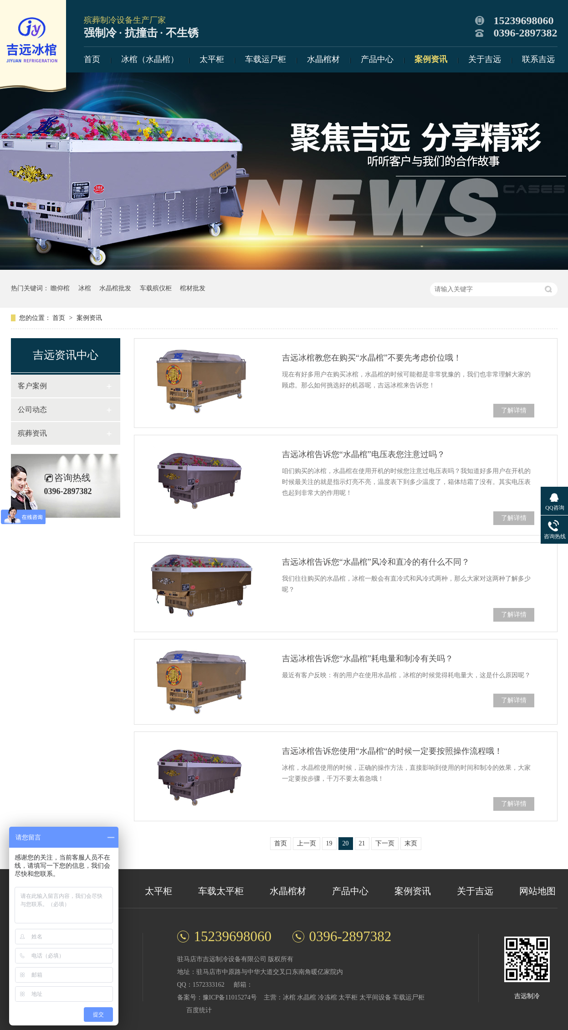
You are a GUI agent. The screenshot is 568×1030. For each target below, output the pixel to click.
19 (329, 843)
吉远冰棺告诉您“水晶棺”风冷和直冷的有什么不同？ (376, 561)
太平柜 (212, 59)
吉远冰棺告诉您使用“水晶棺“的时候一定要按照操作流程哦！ (392, 751)
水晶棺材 (323, 59)
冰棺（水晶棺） (150, 59)
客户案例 (32, 386)
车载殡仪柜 (156, 288)
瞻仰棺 (60, 288)
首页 (92, 59)
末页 (410, 843)
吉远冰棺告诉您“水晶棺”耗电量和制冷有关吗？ (367, 658)
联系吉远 (538, 59)
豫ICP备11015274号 (230, 997)
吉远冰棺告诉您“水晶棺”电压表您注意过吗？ (363, 454)
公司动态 (32, 409)
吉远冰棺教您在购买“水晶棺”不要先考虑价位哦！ (371, 357)
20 (346, 843)
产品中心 (377, 59)
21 (362, 843)
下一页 (384, 843)
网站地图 (537, 891)
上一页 (306, 843)
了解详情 (514, 410)
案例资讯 (430, 59)
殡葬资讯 (32, 433)
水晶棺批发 (115, 288)
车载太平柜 (221, 891)
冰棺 (84, 288)
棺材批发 (192, 288)
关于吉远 (484, 59)
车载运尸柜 (265, 59)
